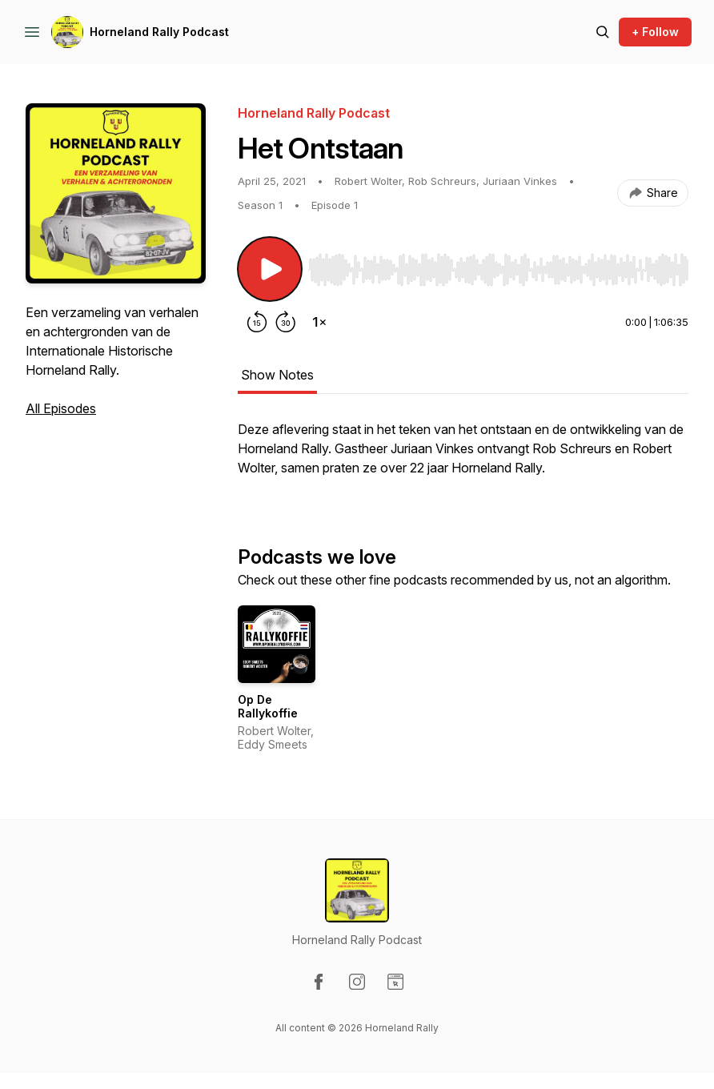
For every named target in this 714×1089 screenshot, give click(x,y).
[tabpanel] (463, 456)
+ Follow (655, 31)
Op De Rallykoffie (268, 707)
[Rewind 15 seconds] (257, 322)
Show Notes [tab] (277, 375)
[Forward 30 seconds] (286, 322)
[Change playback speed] (319, 322)
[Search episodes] (602, 32)
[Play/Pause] (270, 269)
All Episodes (61, 408)
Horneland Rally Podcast (159, 31)
